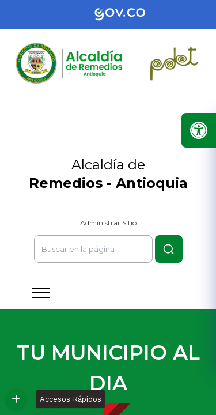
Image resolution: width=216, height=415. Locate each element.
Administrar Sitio (108, 222)
